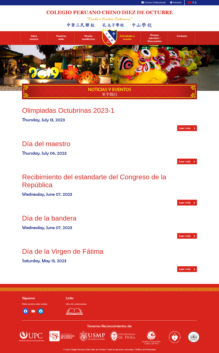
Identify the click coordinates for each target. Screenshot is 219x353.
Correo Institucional (153, 2)
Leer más (187, 128)
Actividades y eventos (127, 37)
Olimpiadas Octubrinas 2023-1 (68, 110)
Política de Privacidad (146, 349)
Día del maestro (46, 144)
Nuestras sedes (61, 37)
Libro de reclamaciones (76, 304)
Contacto (182, 35)
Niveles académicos (88, 37)
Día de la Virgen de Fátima (62, 251)
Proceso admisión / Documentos (155, 38)
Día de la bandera (49, 218)
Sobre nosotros (34, 37)
